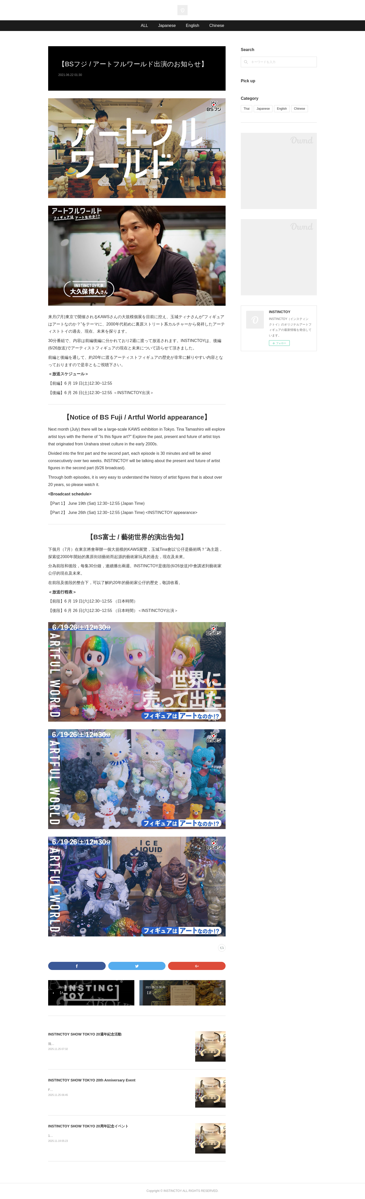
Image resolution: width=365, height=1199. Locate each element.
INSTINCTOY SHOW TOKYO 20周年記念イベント (88, 1126)
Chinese (216, 25)
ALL (144, 25)
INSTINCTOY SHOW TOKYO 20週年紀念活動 (84, 1034)
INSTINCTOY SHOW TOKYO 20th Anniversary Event (91, 1080)
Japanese (167, 25)
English (192, 25)
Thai (246, 108)
